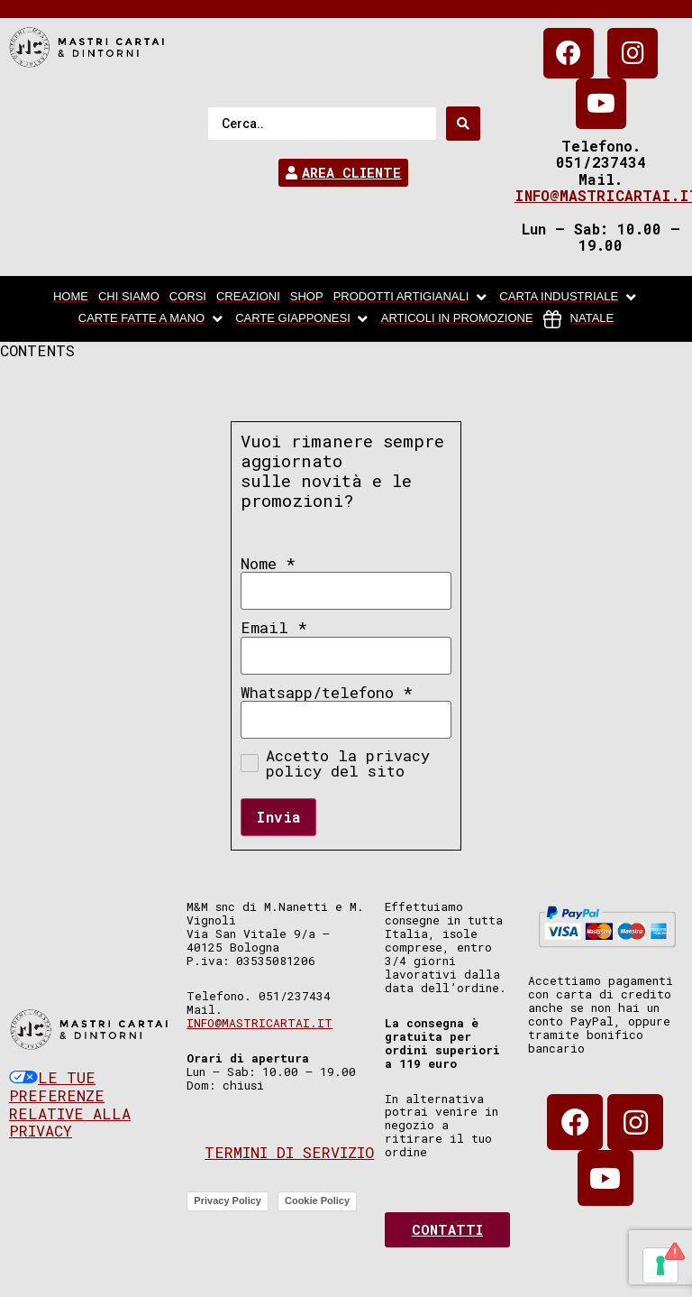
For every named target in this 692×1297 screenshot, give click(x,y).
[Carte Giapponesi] (303, 319)
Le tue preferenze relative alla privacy (70, 1104)
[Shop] (306, 298)
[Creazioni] (248, 298)
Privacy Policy (227, 1200)
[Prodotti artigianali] (412, 298)
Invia (278, 816)
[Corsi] (188, 298)
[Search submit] (463, 123)
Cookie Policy (317, 1200)
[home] (70, 298)
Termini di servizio (289, 1152)
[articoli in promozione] (457, 319)
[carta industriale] (569, 298)
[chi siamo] (129, 298)
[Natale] (579, 319)
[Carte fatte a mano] (152, 319)
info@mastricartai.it (259, 1023)
